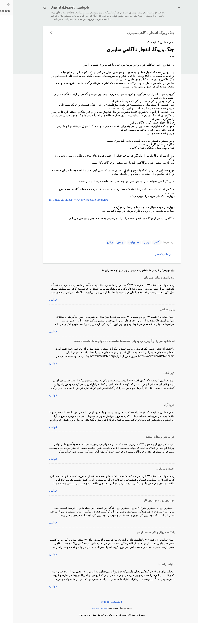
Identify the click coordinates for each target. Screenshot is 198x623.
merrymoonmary (86, 608)
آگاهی (144, 242)
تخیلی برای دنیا (153, 564)
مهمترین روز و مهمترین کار (146, 500)
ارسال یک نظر (150, 254)
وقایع (97, 242)
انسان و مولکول (153, 468)
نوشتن (108, 242)
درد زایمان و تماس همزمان (146, 277)
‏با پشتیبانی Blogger (99, 601)
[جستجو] (32, 8)
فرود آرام (156, 404)
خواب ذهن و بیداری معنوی (147, 436)
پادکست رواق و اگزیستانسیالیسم (143, 532)
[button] (38, 33)
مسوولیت (121, 242)
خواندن (40, 299)
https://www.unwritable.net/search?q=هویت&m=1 (66, 199)
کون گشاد (156, 373)
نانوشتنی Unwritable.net (57, 7)
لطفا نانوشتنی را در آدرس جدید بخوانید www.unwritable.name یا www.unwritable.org (111, 341)
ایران (134, 242)
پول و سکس (154, 309)
